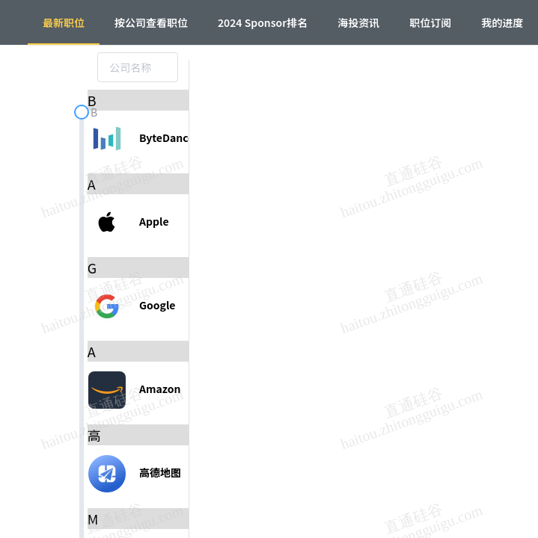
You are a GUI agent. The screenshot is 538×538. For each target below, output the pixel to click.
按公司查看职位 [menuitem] (151, 22)
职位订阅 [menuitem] (430, 22)
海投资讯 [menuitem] (358, 22)
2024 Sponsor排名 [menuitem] (263, 22)
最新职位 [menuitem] (64, 22)
